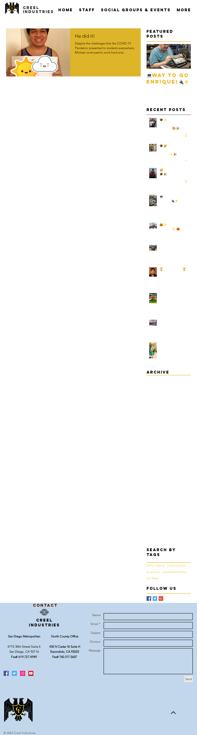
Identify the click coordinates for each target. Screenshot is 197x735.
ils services (153, 572)
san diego (153, 578)
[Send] (188, 679)
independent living (174, 572)
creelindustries (176, 565)
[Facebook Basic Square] (149, 598)
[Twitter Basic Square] (155, 598)
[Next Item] (184, 56)
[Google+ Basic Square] (161, 598)
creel (31, 7)
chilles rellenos (156, 565)
